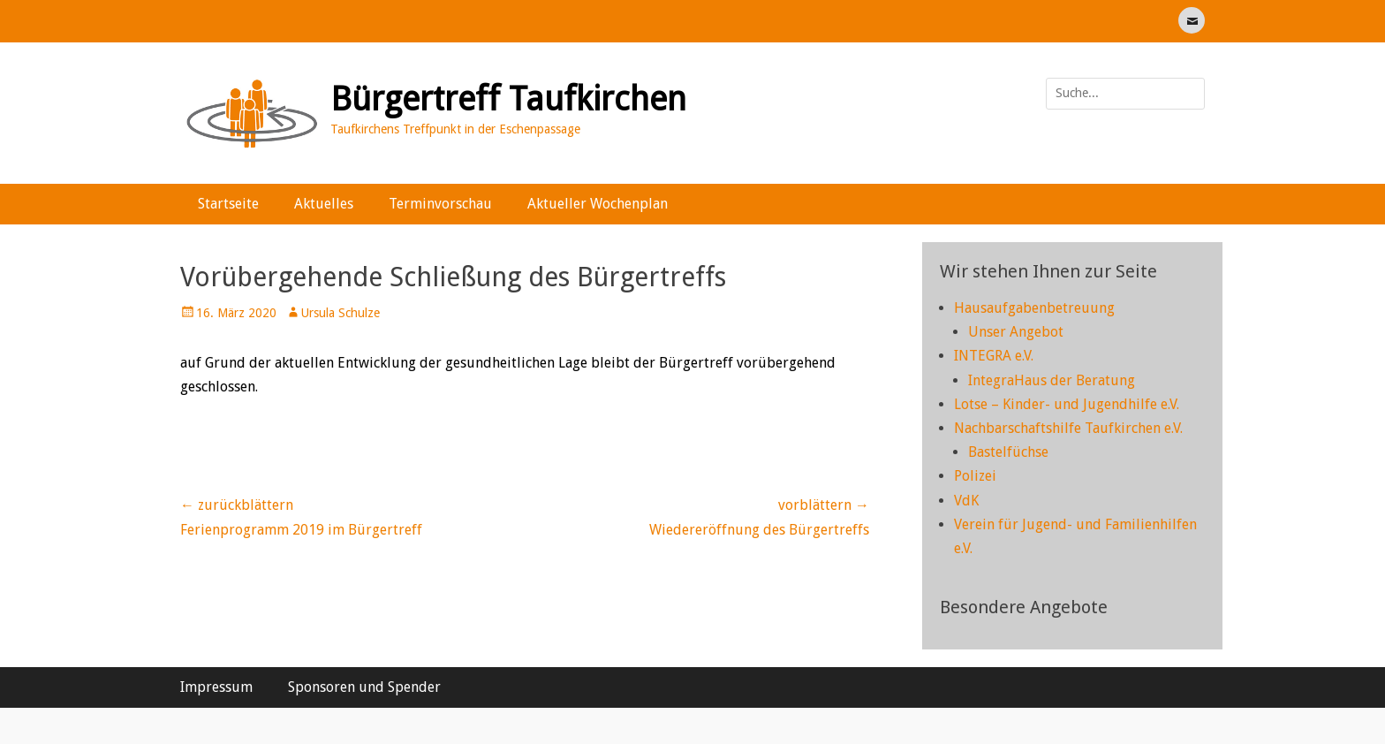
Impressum (216, 687)
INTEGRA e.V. (993, 355)
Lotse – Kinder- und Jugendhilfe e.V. (1066, 404)
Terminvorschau (440, 203)
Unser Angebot (1015, 331)
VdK (966, 500)
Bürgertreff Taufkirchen (508, 99)
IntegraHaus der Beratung (1051, 380)
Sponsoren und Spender (364, 687)
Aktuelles (323, 203)
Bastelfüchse (1008, 452)
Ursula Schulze (340, 313)
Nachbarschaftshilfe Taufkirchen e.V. (1068, 428)
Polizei (975, 475)
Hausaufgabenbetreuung (1034, 308)
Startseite (228, 203)
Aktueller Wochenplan (597, 203)
